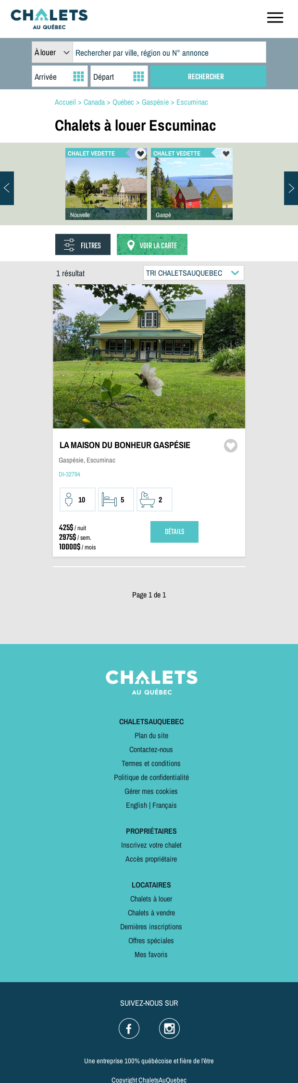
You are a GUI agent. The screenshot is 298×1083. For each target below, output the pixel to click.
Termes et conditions (151, 763)
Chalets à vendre (151, 912)
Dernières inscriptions (151, 926)
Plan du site (151, 735)
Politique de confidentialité (151, 777)
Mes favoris (151, 954)
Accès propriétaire (151, 858)
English (136, 805)
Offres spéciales (151, 940)
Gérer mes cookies (151, 791)
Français (164, 805)
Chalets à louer (151, 898)
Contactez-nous (151, 749)
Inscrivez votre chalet (151, 845)
